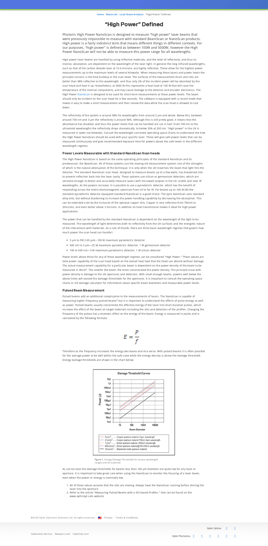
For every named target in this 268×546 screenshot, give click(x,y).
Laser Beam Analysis (131, 14)
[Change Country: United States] (100, 518)
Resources (112, 14)
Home (100, 14)
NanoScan (83, 94)
